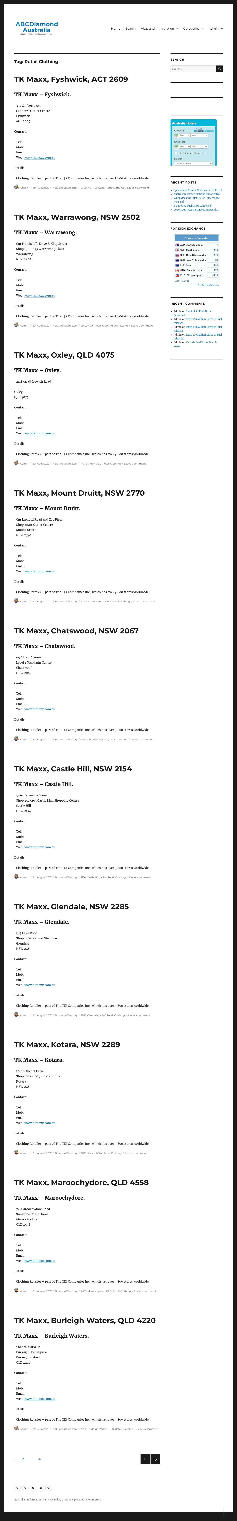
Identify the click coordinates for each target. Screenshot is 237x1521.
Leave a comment (138, 187)
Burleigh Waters (97, 1428)
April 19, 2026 (182, 281)
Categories (191, 28)
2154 (83, 877)
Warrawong (121, 325)
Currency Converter (196, 238)
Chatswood (94, 739)
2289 (83, 1153)
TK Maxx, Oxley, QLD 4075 (64, 354)
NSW (90, 325)
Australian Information (28, 1499)
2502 (83, 325)
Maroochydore (96, 1291)
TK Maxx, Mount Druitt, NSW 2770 (79, 492)
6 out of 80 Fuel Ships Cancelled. (192, 205)
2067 (83, 739)
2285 (83, 1015)
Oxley (91, 463)
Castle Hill (93, 877)
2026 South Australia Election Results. (196, 209)
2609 (84, 187)
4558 (83, 1291)
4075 (84, 463)
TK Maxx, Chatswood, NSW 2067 (76, 630)
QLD (98, 463)
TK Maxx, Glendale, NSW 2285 (71, 906)
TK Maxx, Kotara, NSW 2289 (67, 1044)
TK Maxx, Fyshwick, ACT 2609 (71, 79)
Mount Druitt (96, 601)
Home (115, 28)
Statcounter (9, 1518)
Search (131, 28)
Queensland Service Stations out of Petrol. (198, 190)
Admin (214, 28)
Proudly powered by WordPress (82, 1499)
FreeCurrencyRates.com (208, 285)
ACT (90, 187)
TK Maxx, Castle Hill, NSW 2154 (73, 768)
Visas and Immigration (157, 28)
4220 (84, 1428)
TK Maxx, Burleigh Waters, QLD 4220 (85, 1320)
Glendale (92, 1015)
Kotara (91, 1153)
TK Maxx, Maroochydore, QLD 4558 (81, 1182)
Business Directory (66, 187)
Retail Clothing (115, 187)
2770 (84, 601)
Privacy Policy (53, 1499)
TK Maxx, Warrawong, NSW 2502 (77, 217)
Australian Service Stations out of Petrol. (197, 194)
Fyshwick (99, 187)
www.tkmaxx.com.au (39, 157)
